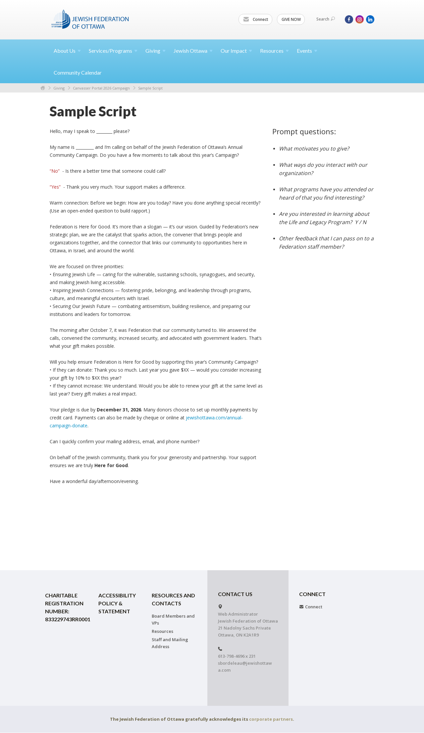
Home (42, 88)
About (67, 50)
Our (236, 50)
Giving (59, 88)
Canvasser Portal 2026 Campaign (101, 88)
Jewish (193, 50)
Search (325, 19)
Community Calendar (78, 72)
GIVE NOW (291, 19)
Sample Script (150, 88)
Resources (162, 631)
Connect (255, 20)
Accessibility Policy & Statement (117, 603)
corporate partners (271, 719)
